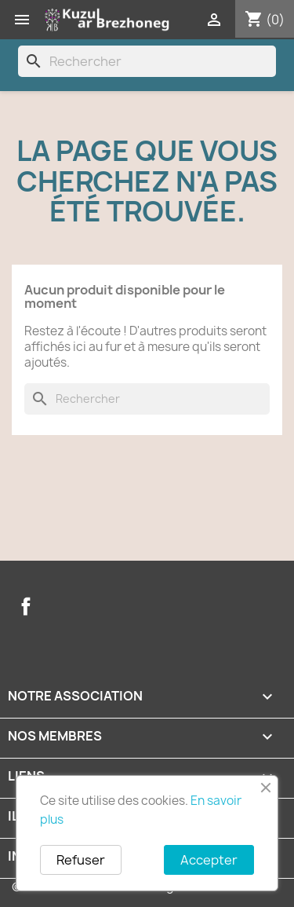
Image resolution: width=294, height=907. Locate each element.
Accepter (209, 860)
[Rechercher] (147, 61)
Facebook (25, 606)
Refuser (80, 860)
